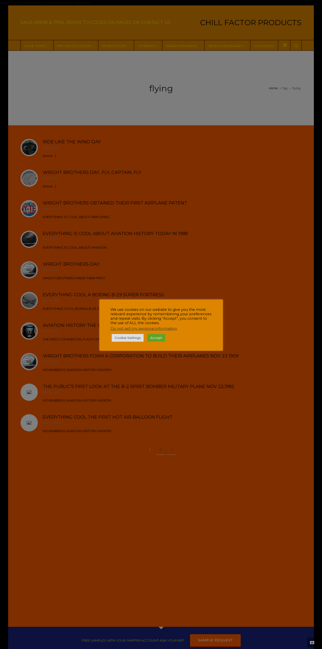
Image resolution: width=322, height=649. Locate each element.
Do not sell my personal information (143, 328)
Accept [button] (156, 338)
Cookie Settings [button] (128, 338)
